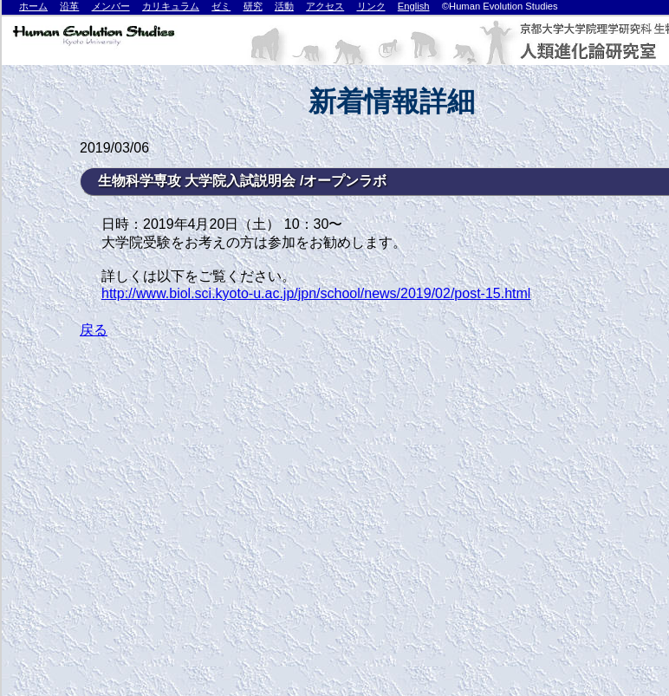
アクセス (325, 6)
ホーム (33, 6)
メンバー (111, 6)
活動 (284, 6)
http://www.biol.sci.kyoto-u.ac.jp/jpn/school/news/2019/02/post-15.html (315, 293)
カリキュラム (170, 6)
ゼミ (221, 6)
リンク (371, 6)
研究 (253, 6)
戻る (93, 329)
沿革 (69, 6)
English (414, 6)
